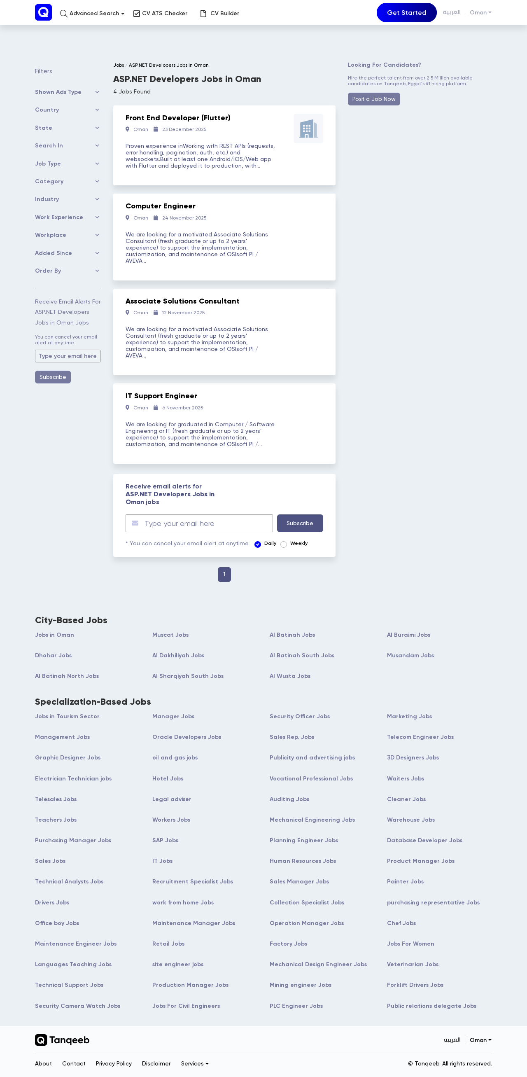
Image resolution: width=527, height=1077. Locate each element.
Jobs (118, 65)
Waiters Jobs (405, 778)
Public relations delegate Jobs (431, 1005)
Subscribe (53, 377)
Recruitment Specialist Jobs (192, 881)
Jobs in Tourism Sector (67, 716)
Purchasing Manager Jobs (73, 840)
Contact (74, 1063)
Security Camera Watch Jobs (77, 1005)
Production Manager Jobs (190, 984)
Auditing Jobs (289, 799)
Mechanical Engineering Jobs (312, 819)
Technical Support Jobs (69, 984)
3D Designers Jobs (413, 757)
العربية (452, 12)
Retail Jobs (168, 943)
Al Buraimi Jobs (408, 634)
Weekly (299, 543)
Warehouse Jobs (411, 819)
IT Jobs (162, 860)
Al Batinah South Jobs (302, 655)
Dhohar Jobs (53, 655)
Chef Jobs (401, 923)
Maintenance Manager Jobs (193, 923)
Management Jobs (62, 737)
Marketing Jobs (409, 716)
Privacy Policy (114, 1063)
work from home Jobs (183, 902)
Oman (478, 12)
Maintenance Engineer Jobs (76, 943)
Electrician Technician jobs (73, 778)
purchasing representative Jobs (433, 902)
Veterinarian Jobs (412, 964)
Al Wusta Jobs (290, 676)
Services (192, 1063)
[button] (92, 13)
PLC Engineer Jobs (296, 1005)
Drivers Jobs (52, 902)
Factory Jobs (288, 943)
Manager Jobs (173, 716)
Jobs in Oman (54, 634)
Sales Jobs (50, 860)
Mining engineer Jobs (300, 984)
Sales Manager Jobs (299, 881)
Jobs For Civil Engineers (186, 1005)
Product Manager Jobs (421, 860)
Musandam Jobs (410, 655)
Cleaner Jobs (406, 799)
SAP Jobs (165, 840)
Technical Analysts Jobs (69, 881)
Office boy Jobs (57, 923)
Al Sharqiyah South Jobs (188, 676)
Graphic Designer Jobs (67, 757)
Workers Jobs (171, 819)
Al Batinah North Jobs (67, 676)
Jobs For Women (410, 943)
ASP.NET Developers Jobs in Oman (169, 65)
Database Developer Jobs (424, 840)
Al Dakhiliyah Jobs (178, 655)
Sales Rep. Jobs (292, 737)
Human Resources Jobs (303, 860)
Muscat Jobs (170, 634)
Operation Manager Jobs (307, 923)
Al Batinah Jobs (292, 634)
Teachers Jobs (56, 819)
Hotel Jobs (167, 778)
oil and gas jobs (175, 757)
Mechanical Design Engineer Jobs (318, 964)
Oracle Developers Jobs (186, 737)
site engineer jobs (177, 964)
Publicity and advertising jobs (312, 757)
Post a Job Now (374, 99)
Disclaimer (156, 1063)
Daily (270, 543)
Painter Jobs (405, 881)
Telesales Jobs (56, 799)
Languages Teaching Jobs (73, 964)
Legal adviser (171, 799)
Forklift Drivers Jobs (415, 984)
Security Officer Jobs (300, 716)
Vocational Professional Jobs (311, 778)
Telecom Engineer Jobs (420, 737)
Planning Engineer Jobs (304, 840)
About (43, 1063)
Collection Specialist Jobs (307, 902)
